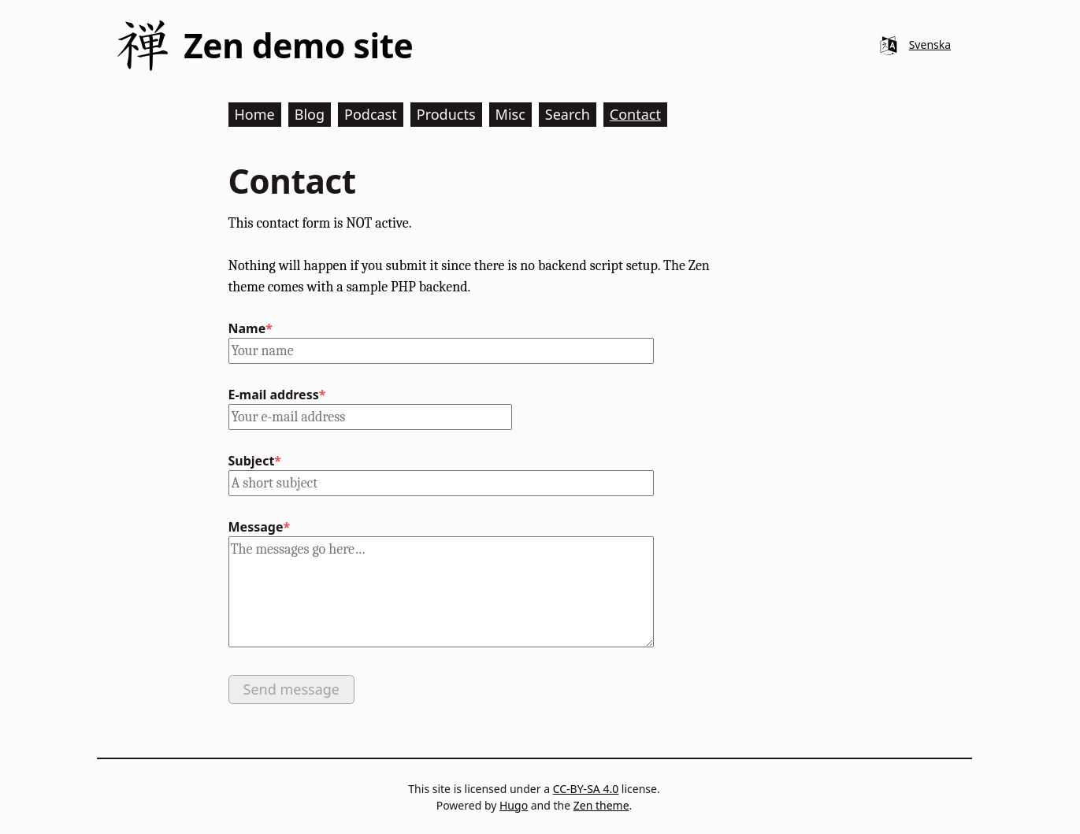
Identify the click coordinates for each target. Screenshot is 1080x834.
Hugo (513, 805)
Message (256, 527)
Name (247, 328)
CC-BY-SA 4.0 (586, 788)
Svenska (930, 44)
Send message (291, 689)
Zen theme (601, 805)
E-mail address (273, 394)
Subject (251, 460)
